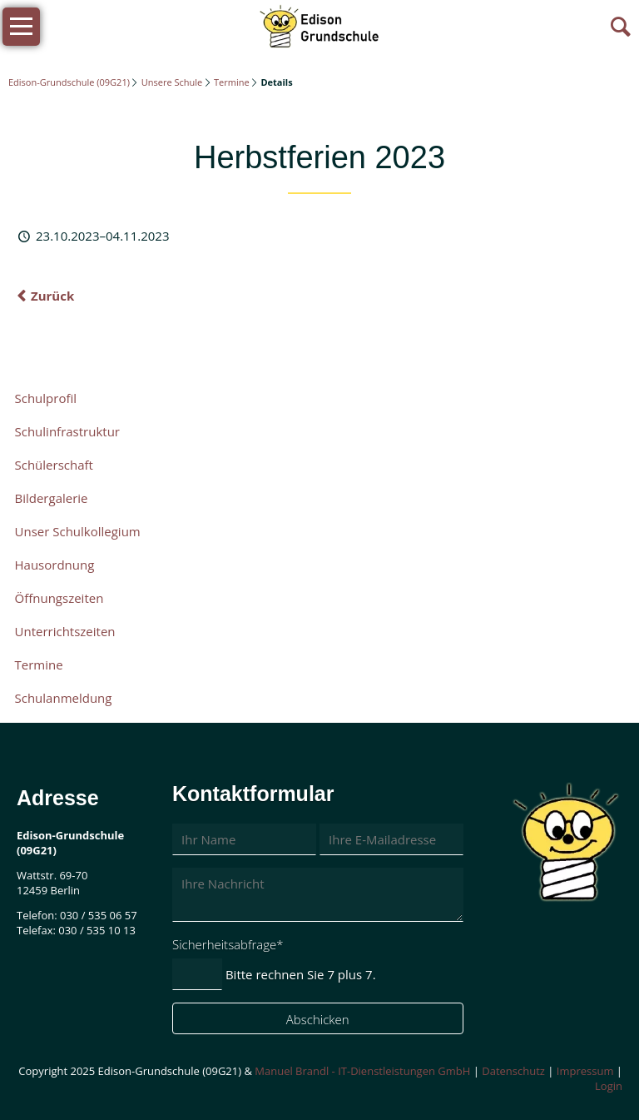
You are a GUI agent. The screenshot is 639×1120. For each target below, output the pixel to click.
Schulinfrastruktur (67, 431)
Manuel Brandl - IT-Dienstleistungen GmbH (362, 1070)
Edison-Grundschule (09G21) (69, 82)
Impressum (585, 1070)
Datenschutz (513, 1070)
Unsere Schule (171, 82)
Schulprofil (46, 398)
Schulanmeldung (63, 697)
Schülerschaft (54, 464)
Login (608, 1085)
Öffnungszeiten (59, 598)
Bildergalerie (51, 498)
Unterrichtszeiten (65, 631)
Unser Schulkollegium (78, 531)
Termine (232, 82)
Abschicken (317, 1019)
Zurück (52, 295)
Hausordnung (55, 564)
